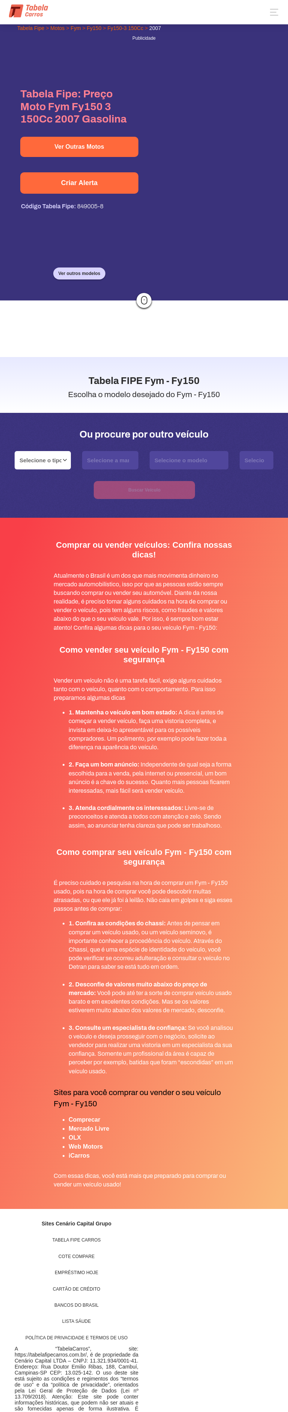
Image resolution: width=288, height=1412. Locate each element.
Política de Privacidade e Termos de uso (77, 1337)
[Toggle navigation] (272, 12)
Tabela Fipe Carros (76, 1240)
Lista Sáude (76, 1321)
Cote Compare (76, 1256)
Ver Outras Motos (79, 146)
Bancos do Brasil (76, 1305)
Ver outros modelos (79, 273)
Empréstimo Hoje (76, 1272)
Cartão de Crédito (76, 1289)
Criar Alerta (79, 183)
